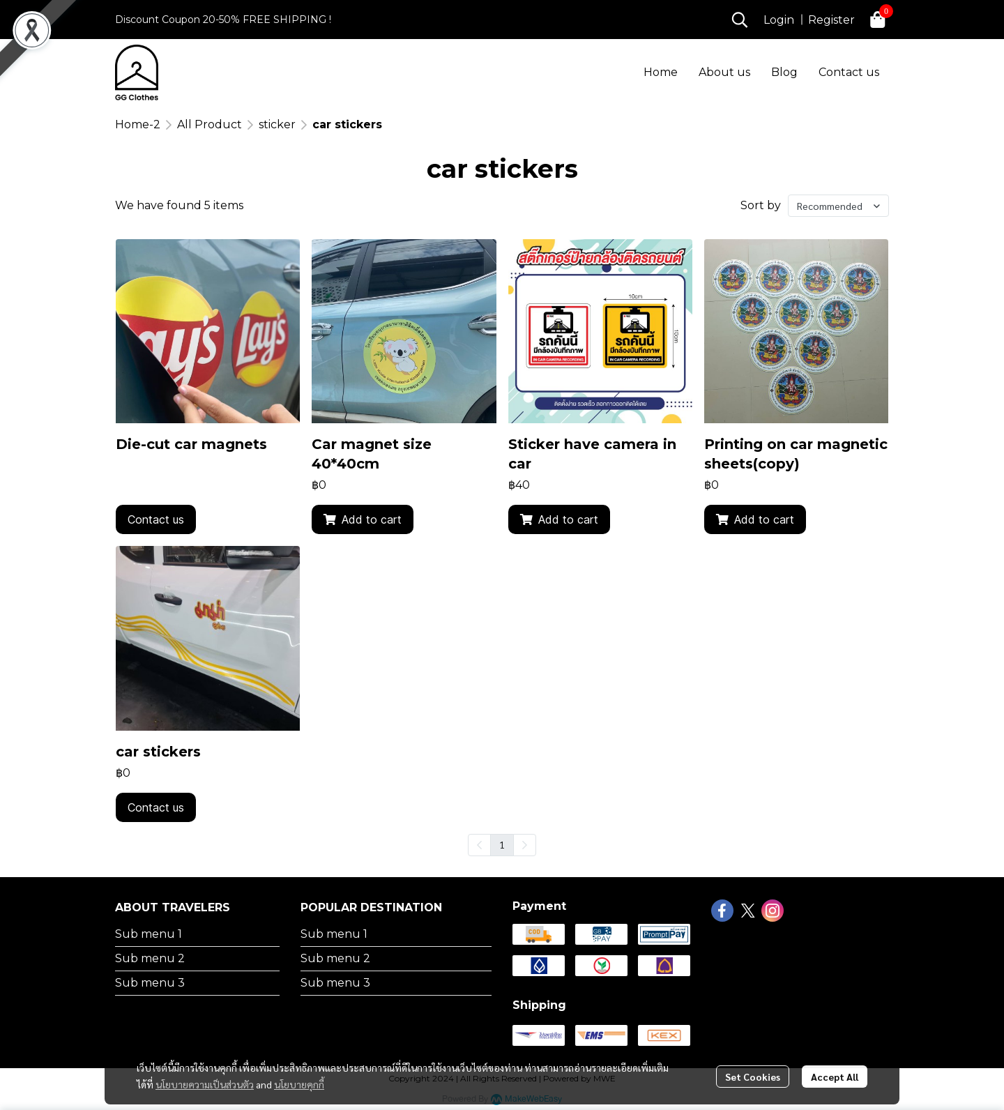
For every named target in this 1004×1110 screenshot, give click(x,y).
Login (778, 19)
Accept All (834, 1076)
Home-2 (137, 124)
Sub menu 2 (150, 958)
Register (831, 19)
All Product (209, 124)
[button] (740, 19)
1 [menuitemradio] (502, 844)
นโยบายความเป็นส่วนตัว (204, 1084)
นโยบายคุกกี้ (299, 1084)
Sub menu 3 (150, 982)
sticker (277, 124)
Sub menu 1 (148, 934)
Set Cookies (752, 1076)
